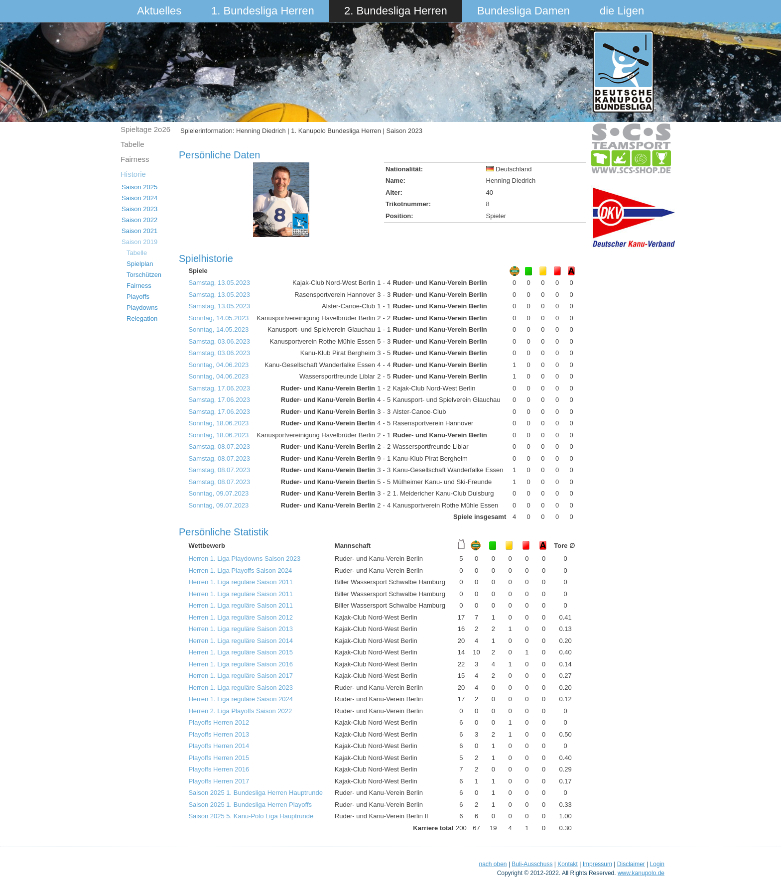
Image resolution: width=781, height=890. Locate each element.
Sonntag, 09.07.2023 (218, 493)
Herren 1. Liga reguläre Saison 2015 (240, 652)
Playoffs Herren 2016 (218, 769)
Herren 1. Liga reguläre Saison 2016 (240, 664)
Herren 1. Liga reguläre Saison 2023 (240, 687)
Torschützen (144, 274)
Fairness (135, 159)
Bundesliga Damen (523, 10)
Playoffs (138, 296)
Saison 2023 (139, 209)
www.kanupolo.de (641, 873)
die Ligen (622, 10)
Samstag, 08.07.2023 (219, 446)
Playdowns (142, 307)
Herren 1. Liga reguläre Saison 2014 (240, 640)
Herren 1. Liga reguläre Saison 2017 (240, 675)
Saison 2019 (139, 242)
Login (657, 864)
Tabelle (132, 144)
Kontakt (567, 864)
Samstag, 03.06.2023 (219, 341)
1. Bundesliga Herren (262, 10)
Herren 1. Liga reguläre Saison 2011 (240, 582)
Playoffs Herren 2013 (218, 734)
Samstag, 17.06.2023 (219, 388)
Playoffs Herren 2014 (218, 746)
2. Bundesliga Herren (395, 10)
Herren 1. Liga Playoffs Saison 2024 (240, 570)
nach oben (493, 864)
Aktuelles (159, 10)
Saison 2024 (139, 198)
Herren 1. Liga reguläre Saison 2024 (240, 699)
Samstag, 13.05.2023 (219, 282)
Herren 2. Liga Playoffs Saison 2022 (240, 711)
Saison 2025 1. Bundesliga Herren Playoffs (250, 804)
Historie (133, 174)
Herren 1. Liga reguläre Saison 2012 (240, 617)
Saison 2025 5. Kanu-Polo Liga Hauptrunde (250, 816)
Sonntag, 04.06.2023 (218, 365)
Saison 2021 (139, 231)
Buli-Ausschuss (532, 864)
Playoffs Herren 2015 (218, 758)
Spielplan (140, 263)
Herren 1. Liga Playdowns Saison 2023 (244, 558)
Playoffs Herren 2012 (218, 722)
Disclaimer (631, 864)
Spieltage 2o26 (145, 129)
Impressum (597, 864)
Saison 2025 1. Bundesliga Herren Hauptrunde (255, 792)
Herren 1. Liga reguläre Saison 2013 (240, 629)
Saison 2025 (139, 187)
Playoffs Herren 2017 (218, 781)
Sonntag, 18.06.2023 (218, 423)
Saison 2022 (139, 220)
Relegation (142, 318)
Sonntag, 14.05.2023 (218, 318)
